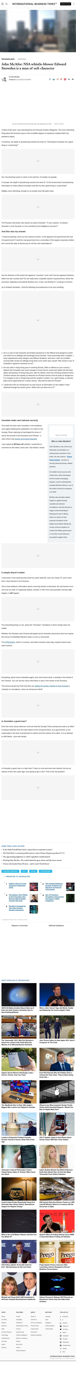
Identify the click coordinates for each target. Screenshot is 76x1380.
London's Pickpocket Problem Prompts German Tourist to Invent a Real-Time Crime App (17, 1159)
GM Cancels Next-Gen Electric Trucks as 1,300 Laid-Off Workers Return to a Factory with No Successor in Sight (56, 1223)
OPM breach (10, 661)
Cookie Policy (34, 1348)
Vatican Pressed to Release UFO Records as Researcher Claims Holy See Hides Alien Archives (56, 1318)
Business (4, 1345)
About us (33, 1335)
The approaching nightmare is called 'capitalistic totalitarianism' (26, 876)
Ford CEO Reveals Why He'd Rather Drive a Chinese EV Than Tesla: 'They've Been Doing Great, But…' (56, 1094)
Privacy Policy (35, 1345)
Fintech (18, 1366)
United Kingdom (50, 1345)
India (46, 1338)
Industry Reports (21, 1369)
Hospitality (19, 1338)
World (3, 1335)
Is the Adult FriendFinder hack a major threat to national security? (27, 869)
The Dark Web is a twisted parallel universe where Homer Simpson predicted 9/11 (34, 872)
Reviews (3, 1366)
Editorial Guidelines (56, 945)
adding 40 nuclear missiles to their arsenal (51, 705)
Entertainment (5, 1357)
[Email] (69, 79)
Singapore (48, 1341)
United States (49, 1348)
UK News (4, 1338)
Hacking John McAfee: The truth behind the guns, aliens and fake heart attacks (32, 879)
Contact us (34, 1338)
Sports (3, 1363)
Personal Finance (6, 1351)
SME (2, 1348)
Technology (4, 1354)
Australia (47, 1335)
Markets (3, 1341)
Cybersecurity (20, 1351)
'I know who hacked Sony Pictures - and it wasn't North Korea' (26, 883)
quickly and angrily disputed (26, 453)
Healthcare (19, 1341)
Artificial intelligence (21, 1354)
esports (18, 1360)
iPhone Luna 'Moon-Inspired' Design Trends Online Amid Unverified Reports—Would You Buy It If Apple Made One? (56, 1126)
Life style (4, 1360)
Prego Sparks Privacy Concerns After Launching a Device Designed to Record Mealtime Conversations (54, 1286)
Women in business (21, 1357)
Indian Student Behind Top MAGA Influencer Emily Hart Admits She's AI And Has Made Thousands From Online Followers (56, 1191)
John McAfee (15, 77)
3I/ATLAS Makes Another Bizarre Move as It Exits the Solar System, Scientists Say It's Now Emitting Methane (17, 1029)
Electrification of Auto (22, 1345)
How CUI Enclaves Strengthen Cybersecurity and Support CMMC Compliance (54, 917)
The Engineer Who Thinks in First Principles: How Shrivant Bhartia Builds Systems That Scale (18, 917)
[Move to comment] (73, 79)
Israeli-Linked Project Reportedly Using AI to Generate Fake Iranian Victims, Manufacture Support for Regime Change (18, 1223)
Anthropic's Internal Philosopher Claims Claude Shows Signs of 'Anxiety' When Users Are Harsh (18, 1191)
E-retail (18, 1335)
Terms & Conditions (36, 1341)
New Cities (19, 1363)
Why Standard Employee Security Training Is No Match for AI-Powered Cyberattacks (54, 905)
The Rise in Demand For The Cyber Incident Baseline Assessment (17, 927)
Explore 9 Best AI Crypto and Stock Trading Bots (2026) (17, 905)
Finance (18, 1348)
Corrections (34, 1351)
